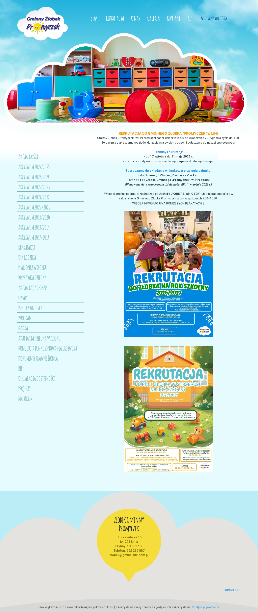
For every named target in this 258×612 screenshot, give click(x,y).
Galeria (153, 17)
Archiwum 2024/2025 (33, 166)
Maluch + (25, 398)
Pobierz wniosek (30, 307)
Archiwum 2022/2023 (34, 186)
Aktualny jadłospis (33, 287)
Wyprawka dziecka (32, 277)
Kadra (23, 327)
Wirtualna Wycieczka (214, 18)
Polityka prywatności (205, 607)
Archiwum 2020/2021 (34, 206)
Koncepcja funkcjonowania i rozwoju (47, 348)
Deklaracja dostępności (36, 378)
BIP (189, 17)
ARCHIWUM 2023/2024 (34, 176)
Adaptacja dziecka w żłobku (39, 338)
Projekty (24, 388)
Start (95, 17)
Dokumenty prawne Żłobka (38, 358)
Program (24, 317)
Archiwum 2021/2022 (34, 196)
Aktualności (28, 156)
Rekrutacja (115, 17)
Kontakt (173, 17)
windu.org (232, 590)
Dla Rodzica (27, 257)
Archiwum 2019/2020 (34, 217)
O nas (135, 17)
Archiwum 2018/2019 (33, 227)
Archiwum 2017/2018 (33, 237)
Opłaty (23, 297)
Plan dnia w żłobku (32, 267)
